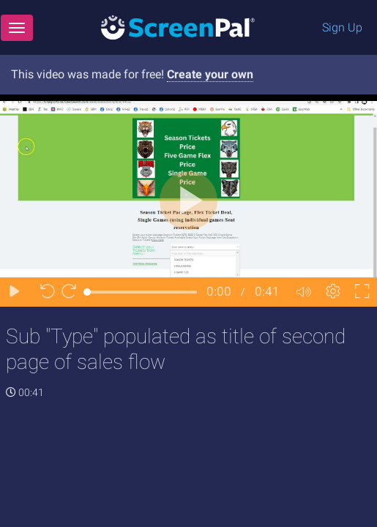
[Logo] (178, 27)
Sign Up (342, 27)
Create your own (210, 74)
